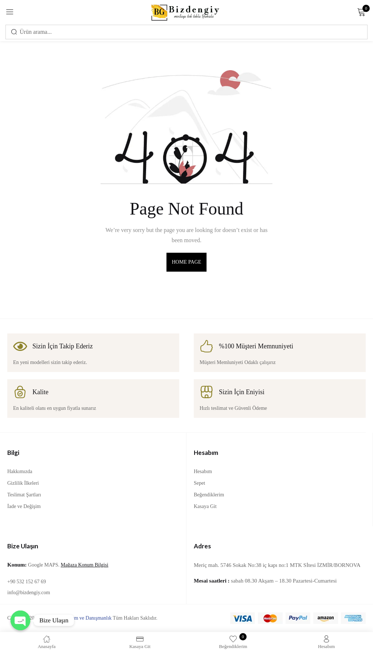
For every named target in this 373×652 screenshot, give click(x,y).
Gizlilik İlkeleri (23, 483)
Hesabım (203, 471)
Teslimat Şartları (24, 494)
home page (186, 262)
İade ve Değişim (24, 506)
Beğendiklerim (209, 494)
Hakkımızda (19, 471)
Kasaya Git (205, 506)
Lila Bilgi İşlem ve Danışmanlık (78, 618)
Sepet (199, 483)
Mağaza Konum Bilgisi (85, 565)
